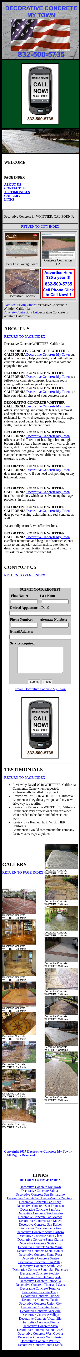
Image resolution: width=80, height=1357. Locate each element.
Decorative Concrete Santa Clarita (40, 1244)
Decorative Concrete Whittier (40, 1346)
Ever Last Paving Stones (20, 305)
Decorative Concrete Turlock (40, 1301)
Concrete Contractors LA (20, 312)
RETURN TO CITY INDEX (40, 226)
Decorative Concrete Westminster (40, 1342)
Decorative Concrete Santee (40, 1263)
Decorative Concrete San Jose (40, 1214)
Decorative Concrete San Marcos (40, 1222)
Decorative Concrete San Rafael (40, 1229)
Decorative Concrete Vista (40, 1331)
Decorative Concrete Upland (40, 1312)
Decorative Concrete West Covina (40, 1338)
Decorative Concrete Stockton (40, 1278)
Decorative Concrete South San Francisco (40, 1274)
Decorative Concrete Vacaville (40, 1316)
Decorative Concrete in (19, 216)
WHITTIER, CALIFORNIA (54, 216)
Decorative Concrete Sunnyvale (40, 1282)
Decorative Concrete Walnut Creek (40, 1335)
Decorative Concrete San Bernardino (40, 1199)
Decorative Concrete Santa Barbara (40, 1237)
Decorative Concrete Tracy (40, 1297)
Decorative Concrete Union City (40, 1308)
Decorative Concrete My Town (48, 354)
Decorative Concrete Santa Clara (40, 1241)
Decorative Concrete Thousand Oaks (40, 1289)
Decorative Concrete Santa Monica (40, 1256)
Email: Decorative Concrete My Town (40, 694)
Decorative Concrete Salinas (40, 1195)
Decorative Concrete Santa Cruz (40, 1248)
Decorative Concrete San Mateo (40, 1226)
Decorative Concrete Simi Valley (40, 1267)
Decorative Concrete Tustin (40, 1304)
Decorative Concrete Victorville (40, 1323)
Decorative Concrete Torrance (40, 1293)
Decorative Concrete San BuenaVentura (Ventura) (40, 1203)
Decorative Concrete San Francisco (40, 1210)
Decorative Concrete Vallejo (40, 1319)
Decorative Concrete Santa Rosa (40, 1259)
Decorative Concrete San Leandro (40, 1218)
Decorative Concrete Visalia (40, 1327)
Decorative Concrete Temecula (40, 1286)
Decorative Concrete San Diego (40, 1207)
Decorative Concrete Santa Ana (40, 1233)
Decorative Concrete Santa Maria (40, 1252)
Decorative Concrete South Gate (40, 1271)
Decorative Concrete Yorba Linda (40, 1350)
